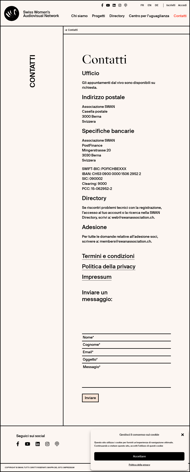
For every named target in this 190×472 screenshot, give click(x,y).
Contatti (180, 16)
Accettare (139, 456)
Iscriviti (170, 5)
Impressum (97, 276)
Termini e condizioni (108, 256)
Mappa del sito (55, 467)
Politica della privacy (139, 464)
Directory (117, 16)
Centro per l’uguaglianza (149, 16)
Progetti (98, 16)
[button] (182, 435)
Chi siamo (79, 16)
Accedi (182, 5)
